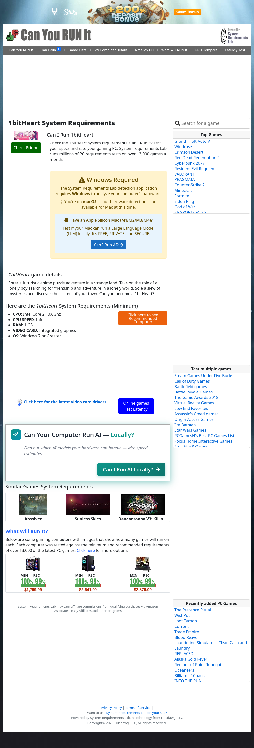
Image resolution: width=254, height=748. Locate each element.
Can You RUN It (21, 50)
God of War (184, 207)
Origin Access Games (194, 419)
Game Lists (78, 50)
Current (181, 626)
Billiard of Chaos (189, 675)
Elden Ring (184, 201)
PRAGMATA (184, 179)
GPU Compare (206, 50)
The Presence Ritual (192, 610)
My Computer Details (110, 50)
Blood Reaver (186, 637)
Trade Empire (186, 632)
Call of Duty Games (192, 381)
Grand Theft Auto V (192, 141)
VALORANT (184, 174)
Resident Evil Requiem (195, 168)
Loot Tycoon (185, 621)
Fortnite (181, 196)
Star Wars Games (190, 430)
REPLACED (184, 653)
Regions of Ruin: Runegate (198, 664)
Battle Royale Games (193, 392)
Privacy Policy (111, 707)
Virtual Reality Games (194, 403)
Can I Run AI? (108, 245)
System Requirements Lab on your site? (136, 713)
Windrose (183, 146)
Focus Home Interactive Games (203, 441)
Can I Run (51, 49)
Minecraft (183, 190)
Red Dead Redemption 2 (197, 157)
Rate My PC (144, 50)
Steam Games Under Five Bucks (203, 375)
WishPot (182, 615)
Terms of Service (138, 707)
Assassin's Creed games (196, 414)
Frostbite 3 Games (191, 446)
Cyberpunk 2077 (189, 163)
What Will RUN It (174, 50)
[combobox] (214, 123)
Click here (86, 550)
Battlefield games (190, 386)
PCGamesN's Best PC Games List (204, 435)
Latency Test (235, 50)
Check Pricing (25, 147)
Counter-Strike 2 (189, 185)
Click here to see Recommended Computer (143, 318)
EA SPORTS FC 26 (190, 212)
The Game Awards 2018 (196, 397)
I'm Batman (185, 424)
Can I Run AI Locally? (131, 469)
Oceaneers (184, 670)
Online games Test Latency (136, 406)
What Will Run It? (26, 531)
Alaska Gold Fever (190, 659)
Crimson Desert (188, 152)
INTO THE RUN (188, 681)
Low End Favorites (191, 408)
